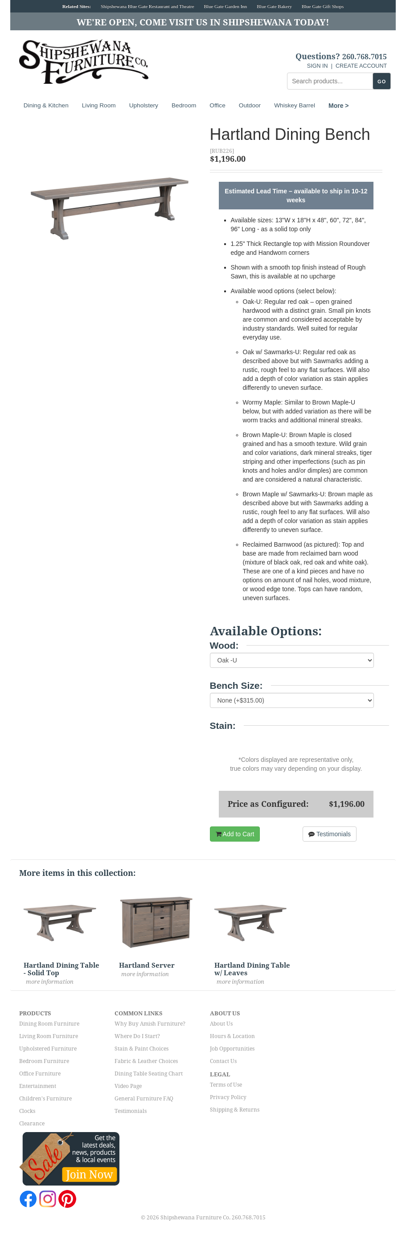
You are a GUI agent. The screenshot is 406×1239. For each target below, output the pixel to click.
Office (217, 105)
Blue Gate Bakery (274, 6)
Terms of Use (226, 1085)
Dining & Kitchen (46, 105)
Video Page (128, 1086)
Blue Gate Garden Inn (225, 6)
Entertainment (37, 1086)
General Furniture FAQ (144, 1099)
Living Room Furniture (48, 1036)
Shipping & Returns (234, 1110)
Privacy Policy (228, 1097)
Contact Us (223, 1061)
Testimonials (329, 834)
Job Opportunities (232, 1049)
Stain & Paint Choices (141, 1049)
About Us (221, 1024)
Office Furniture (40, 1074)
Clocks (27, 1111)
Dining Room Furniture (49, 1024)
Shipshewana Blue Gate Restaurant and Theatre (147, 6)
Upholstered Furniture (48, 1049)
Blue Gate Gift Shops (323, 6)
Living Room (99, 105)
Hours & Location (232, 1036)
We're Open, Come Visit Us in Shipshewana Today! (203, 22)
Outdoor (250, 105)
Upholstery (143, 105)
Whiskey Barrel (294, 105)
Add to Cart (235, 834)
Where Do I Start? (137, 1036)
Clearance (32, 1123)
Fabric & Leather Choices (146, 1061)
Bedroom (184, 105)
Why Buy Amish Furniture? (150, 1024)
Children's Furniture (45, 1099)
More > (338, 105)
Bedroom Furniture (44, 1061)
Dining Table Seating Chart (149, 1074)
